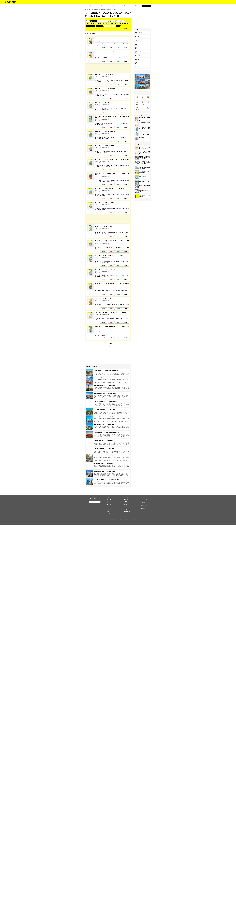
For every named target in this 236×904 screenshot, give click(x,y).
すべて (88, 21)
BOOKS (113, 25)
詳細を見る (125, 47)
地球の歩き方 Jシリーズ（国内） (104, 21)
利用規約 (142, 500)
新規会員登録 (127, 508)
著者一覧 (125, 504)
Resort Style (99, 23)
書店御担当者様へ (143, 503)
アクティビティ (137, 109)
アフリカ (138, 63)
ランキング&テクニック (91, 23)
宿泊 (148, 98)
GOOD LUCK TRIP (127, 511)
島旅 (103, 23)
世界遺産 (142, 104)
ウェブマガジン (101, 6)
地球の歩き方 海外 (94, 21)
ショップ (147, 109)
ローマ (120, 371)
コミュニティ (136, 6)
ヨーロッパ (138, 33)
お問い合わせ (143, 508)
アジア (137, 55)
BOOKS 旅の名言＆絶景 (91, 25)
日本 (137, 67)
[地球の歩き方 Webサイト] (10, 2)
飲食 (137, 98)
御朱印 (107, 23)
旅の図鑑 (116, 23)
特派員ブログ (113, 6)
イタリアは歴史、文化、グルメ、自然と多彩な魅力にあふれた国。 (106, 371)
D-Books (118, 25)
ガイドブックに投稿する (144, 505)
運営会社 (142, 497)
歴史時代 (112, 23)
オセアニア (138, 44)
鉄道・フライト (142, 109)
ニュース (125, 503)
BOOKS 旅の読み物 (107, 25)
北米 (137, 36)
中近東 (137, 59)
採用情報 (142, 506)
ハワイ (137, 48)
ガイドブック (125, 6)
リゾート (138, 52)
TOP (85, 9)
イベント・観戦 (137, 104)
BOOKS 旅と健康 (99, 25)
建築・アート (142, 98)
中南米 (137, 40)
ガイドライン (143, 502)
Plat (123, 21)
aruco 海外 (113, 21)
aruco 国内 (119, 21)
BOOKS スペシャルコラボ (124, 23)
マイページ (146, 6)
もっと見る (147, 199)
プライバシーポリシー (144, 499)
